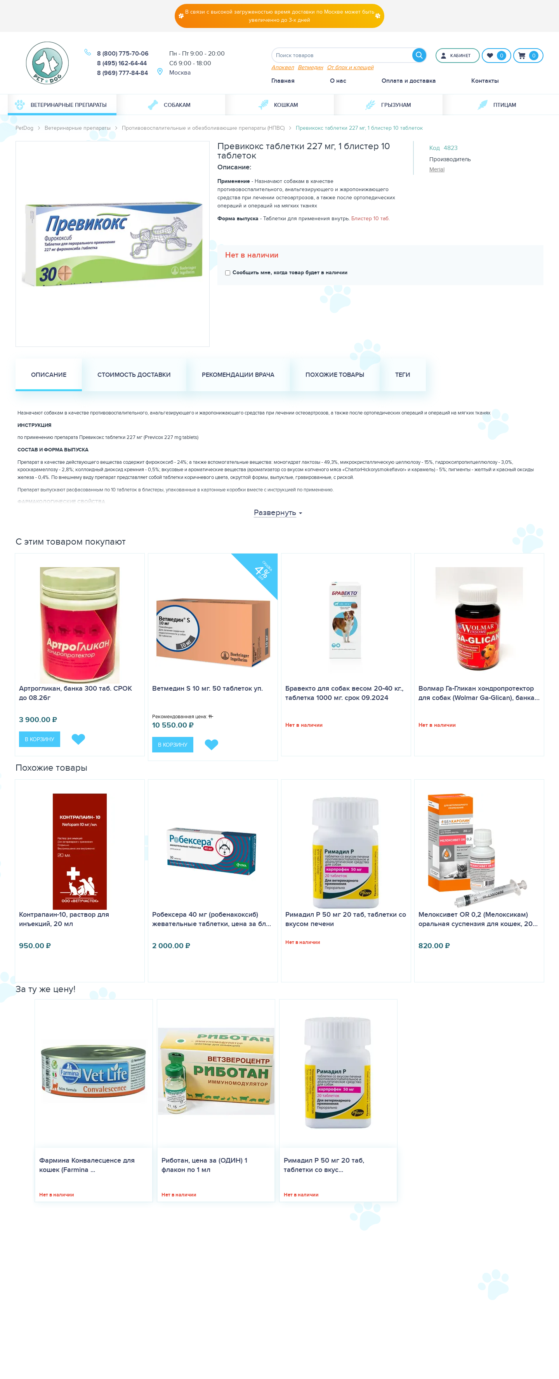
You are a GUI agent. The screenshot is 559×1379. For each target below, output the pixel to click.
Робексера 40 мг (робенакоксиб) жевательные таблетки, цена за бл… (211, 919)
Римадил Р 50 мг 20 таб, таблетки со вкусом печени (345, 919)
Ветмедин (310, 67)
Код (434, 147)
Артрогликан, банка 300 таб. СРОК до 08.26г (75, 693)
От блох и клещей (350, 67)
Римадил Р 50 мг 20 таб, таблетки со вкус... (324, 1165)
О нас (338, 80)
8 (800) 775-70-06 (123, 53)
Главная (283, 80)
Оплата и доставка (409, 80)
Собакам (169, 105)
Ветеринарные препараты (61, 105)
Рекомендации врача (238, 374)
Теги (402, 374)
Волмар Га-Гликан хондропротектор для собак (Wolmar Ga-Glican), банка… (479, 693)
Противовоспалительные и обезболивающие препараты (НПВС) (203, 128)
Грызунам (388, 105)
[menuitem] (62, 104)
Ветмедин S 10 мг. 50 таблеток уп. (207, 688)
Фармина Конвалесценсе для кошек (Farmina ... (87, 1165)
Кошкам (278, 105)
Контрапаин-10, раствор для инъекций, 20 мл (64, 919)
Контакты (485, 80)
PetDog (24, 128)
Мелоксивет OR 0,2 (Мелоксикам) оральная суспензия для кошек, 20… (478, 919)
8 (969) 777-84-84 (122, 72)
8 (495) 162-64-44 (122, 63)
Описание (48, 374)
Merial (436, 169)
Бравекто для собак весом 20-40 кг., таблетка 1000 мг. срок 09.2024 (344, 693)
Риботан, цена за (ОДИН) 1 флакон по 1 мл (204, 1165)
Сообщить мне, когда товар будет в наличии (286, 272)
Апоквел (282, 67)
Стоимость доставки (134, 374)
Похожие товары (335, 374)
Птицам (496, 105)
